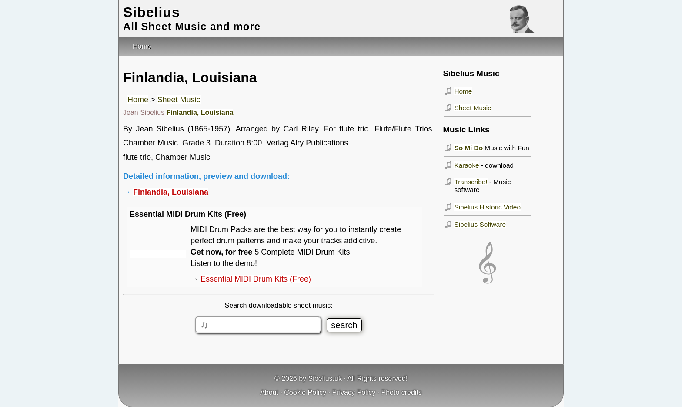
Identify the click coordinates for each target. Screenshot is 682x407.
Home (137, 99)
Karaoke (466, 165)
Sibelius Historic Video (487, 207)
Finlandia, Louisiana (200, 112)
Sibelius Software (480, 224)
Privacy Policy (354, 392)
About (269, 392)
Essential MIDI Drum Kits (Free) (256, 279)
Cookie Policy (305, 392)
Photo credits (401, 392)
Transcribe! (470, 181)
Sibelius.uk (325, 378)
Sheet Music (179, 99)
